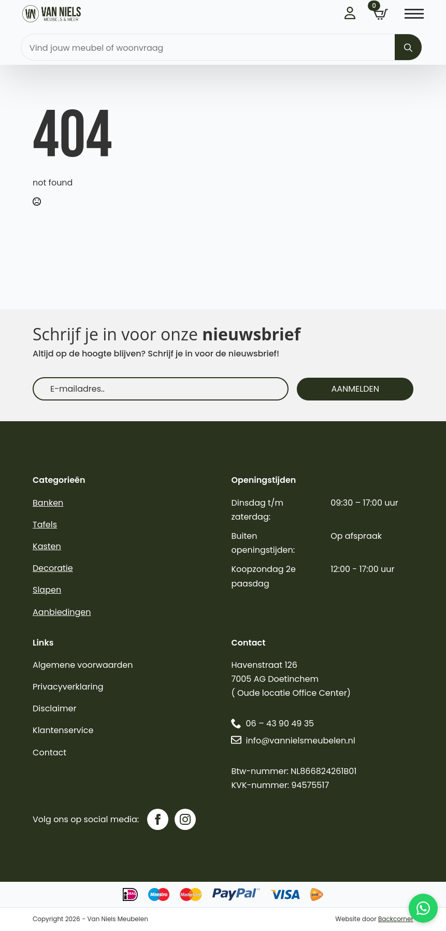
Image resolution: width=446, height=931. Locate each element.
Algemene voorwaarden (83, 665)
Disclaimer (54, 708)
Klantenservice (63, 730)
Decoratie (53, 568)
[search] (408, 47)
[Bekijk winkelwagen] (380, 14)
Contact (49, 752)
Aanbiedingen (62, 612)
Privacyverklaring (68, 687)
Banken (48, 503)
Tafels (45, 525)
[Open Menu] (414, 13)
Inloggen (350, 13)
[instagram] (185, 819)
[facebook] (157, 819)
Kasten (47, 546)
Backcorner (395, 918)
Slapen (47, 590)
